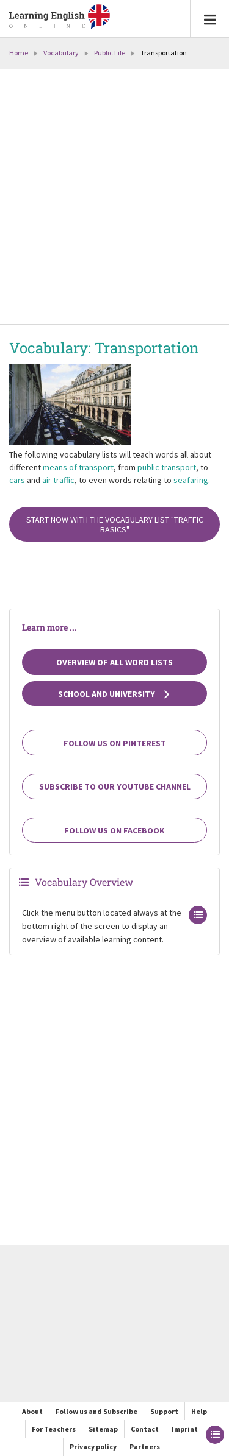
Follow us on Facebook (114, 830)
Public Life (109, 52)
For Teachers (54, 1428)
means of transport (78, 467)
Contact (145, 1428)
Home (18, 52)
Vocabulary (61, 52)
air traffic (58, 480)
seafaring (190, 480)
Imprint (185, 1428)
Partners (144, 1446)
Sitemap (103, 1428)
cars (17, 480)
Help (199, 1411)
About (32, 1411)
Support (164, 1411)
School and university (114, 693)
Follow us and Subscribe (96, 1411)
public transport (166, 467)
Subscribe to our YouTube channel (115, 786)
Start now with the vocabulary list (114, 524)
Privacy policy (93, 1446)
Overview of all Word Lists (114, 662)
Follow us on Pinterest (115, 743)
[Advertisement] (114, 197)
